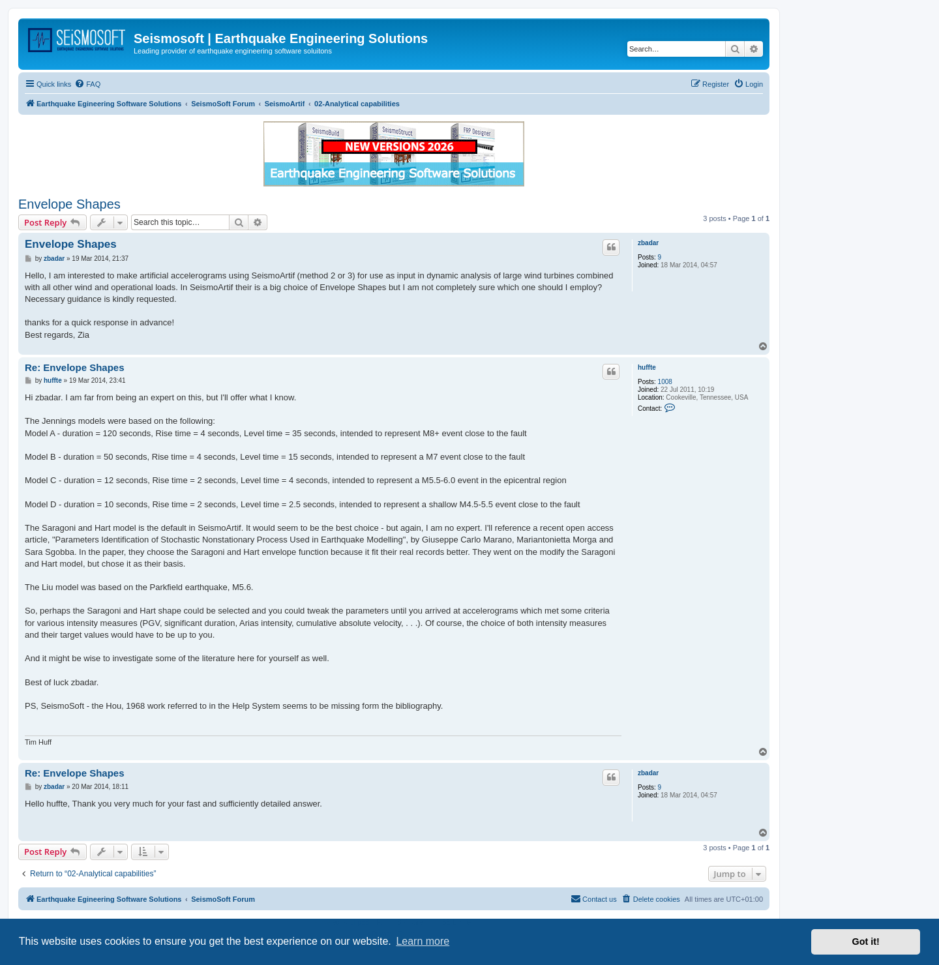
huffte (647, 367)
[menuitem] (87, 84)
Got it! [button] (866, 941)
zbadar (648, 242)
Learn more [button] (422, 941)
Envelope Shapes (69, 204)
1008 (665, 381)
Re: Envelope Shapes (75, 367)
